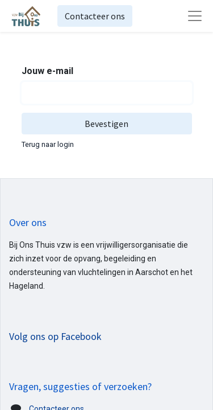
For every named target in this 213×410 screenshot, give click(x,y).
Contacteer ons (95, 16)
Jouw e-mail (47, 70)
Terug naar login (48, 144)
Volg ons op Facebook (55, 336)
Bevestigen (106, 123)
